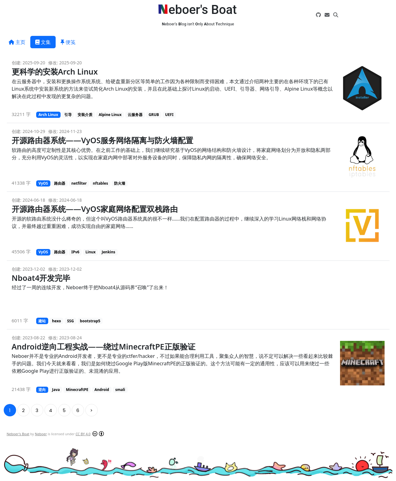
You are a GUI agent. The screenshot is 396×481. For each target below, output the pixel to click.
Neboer (41, 434)
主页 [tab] (17, 42)
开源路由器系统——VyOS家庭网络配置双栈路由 (95, 209)
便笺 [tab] (68, 42)
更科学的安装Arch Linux (55, 71)
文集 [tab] (43, 42)
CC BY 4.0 (82, 434)
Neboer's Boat (18, 434)
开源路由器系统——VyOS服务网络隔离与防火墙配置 (103, 140)
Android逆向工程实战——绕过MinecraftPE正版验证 (103, 346)
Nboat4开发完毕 (41, 278)
